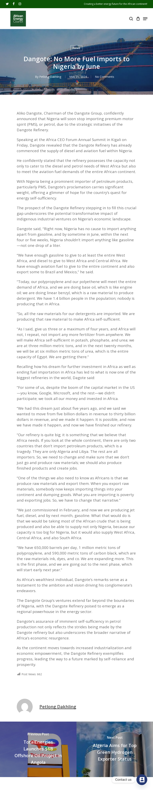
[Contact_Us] (141, 779)
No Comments (104, 77)
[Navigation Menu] (145, 19)
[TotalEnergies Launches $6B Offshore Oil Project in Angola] (38, 749)
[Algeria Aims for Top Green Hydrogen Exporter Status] (114, 749)
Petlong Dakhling (50, 77)
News (76, 48)
